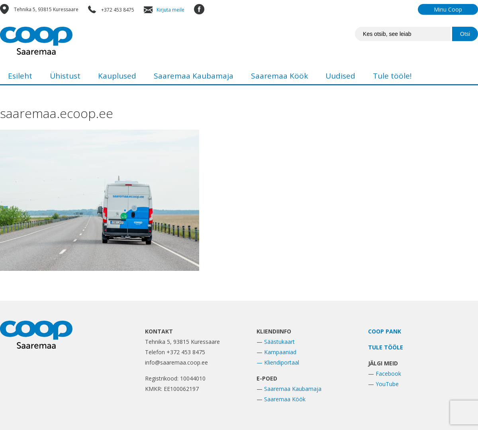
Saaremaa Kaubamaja (193, 76)
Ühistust (65, 76)
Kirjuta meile (170, 9)
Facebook (388, 373)
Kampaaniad (280, 352)
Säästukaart (279, 341)
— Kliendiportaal (278, 362)
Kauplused (117, 76)
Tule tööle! (392, 76)
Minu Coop (448, 9)
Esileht (20, 76)
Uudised (340, 76)
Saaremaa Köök (279, 76)
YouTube (387, 384)
